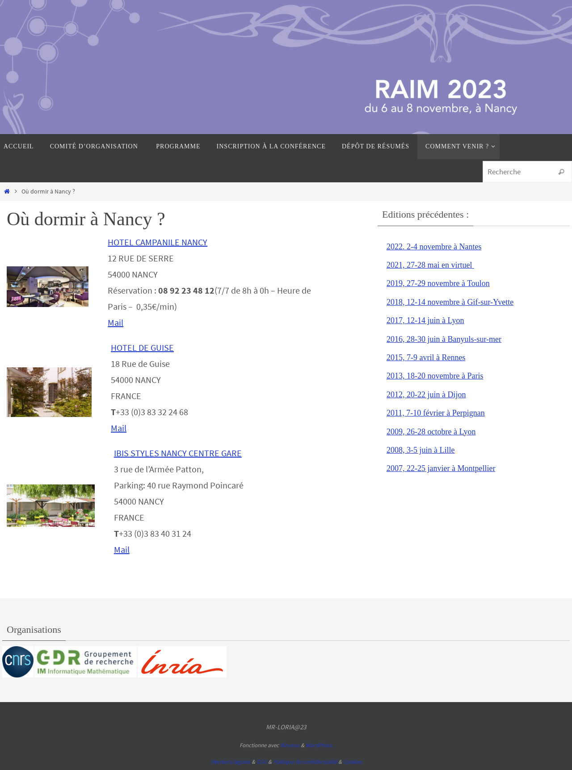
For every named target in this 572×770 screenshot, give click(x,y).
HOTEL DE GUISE (142, 347)
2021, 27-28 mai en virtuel (430, 265)
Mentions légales (230, 762)
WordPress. (319, 745)
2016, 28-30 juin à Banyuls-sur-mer (444, 339)
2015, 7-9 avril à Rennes (426, 357)
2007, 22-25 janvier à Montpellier (441, 468)
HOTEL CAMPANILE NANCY (157, 242)
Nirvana (289, 745)
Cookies (352, 762)
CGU (262, 762)
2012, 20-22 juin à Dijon (426, 394)
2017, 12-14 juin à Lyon (425, 320)
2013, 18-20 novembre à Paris (435, 375)
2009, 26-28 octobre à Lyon (431, 431)
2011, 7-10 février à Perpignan (436, 412)
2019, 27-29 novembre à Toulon (438, 283)
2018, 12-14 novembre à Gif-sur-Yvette (450, 302)
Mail (115, 322)
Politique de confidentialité (305, 762)
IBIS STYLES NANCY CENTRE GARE (178, 453)
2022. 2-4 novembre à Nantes (434, 246)
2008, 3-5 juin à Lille (420, 450)
